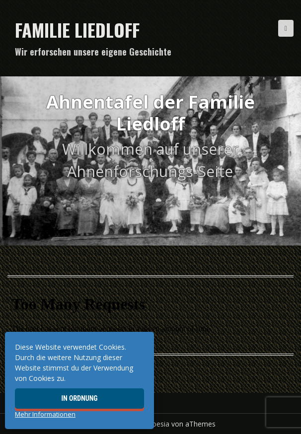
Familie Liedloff (77, 29)
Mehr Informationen (45, 414)
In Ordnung (79, 398)
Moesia (157, 424)
